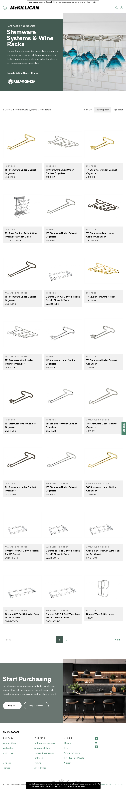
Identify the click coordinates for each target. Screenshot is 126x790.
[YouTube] (109, 742)
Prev (8, 639)
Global (47, 2)
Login (66, 748)
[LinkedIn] (109, 746)
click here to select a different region (83, 2)
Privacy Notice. (80, 786)
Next (117, 639)
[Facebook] (109, 738)
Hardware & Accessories (21, 26)
